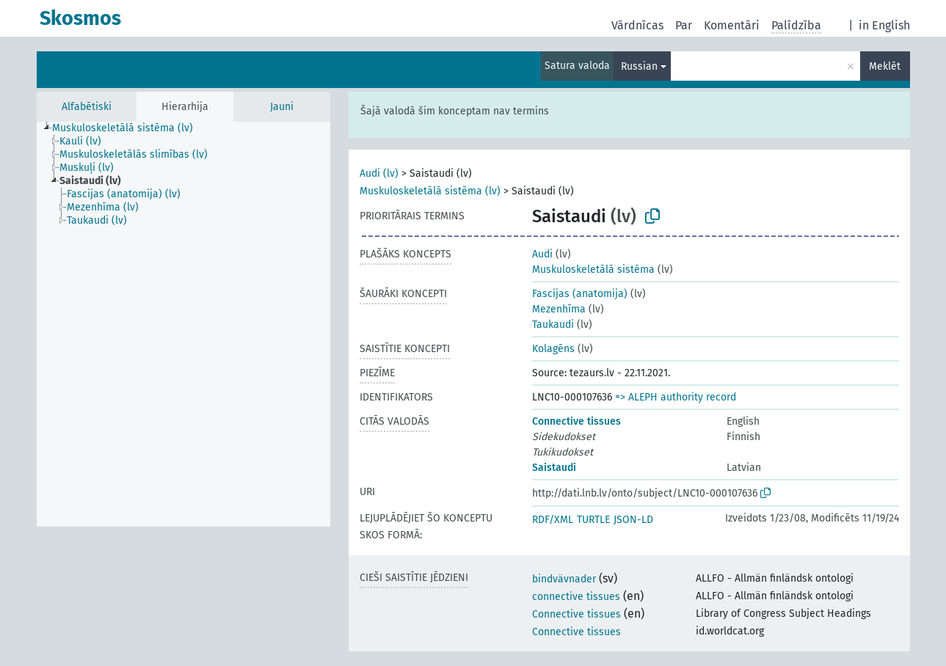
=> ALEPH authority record (675, 397)
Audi (542, 254)
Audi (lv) (379, 173)
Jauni (282, 106)
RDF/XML (552, 519)
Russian (639, 66)
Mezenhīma (559, 309)
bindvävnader (564, 579)
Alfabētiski (87, 106)
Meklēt (884, 66)
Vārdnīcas (637, 25)
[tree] (183, 324)
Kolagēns (553, 349)
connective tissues (576, 596)
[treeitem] (128, 128)
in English (884, 25)
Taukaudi (553, 324)
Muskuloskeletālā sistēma (593, 269)
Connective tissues (576, 421)
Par (683, 25)
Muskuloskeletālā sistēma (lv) (430, 191)
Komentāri (732, 25)
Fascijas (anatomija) (579, 294)
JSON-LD (633, 519)
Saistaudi (554, 467)
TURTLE (593, 519)
